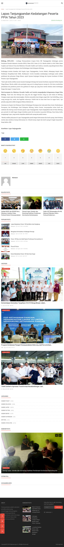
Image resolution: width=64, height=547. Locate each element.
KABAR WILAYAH (6, 404)
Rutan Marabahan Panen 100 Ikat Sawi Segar (23, 254)
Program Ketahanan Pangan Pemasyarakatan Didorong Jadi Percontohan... (26, 345)
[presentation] (56, 435)
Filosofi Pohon (15, 246)
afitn (2, 347)
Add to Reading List (57, 20)
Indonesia (48, 512)
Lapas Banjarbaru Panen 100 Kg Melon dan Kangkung (25, 224)
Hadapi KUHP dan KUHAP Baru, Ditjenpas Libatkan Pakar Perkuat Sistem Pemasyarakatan (11, 213)
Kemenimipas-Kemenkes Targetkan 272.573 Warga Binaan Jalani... (23, 303)
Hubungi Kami (59, 544)
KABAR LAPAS (5, 20)
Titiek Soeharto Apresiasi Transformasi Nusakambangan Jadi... (22, 386)
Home (2, 9)
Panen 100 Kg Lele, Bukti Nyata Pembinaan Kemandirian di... (27, 239)
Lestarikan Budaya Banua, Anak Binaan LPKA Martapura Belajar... (36, 531)
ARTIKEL (3, 420)
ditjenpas (15, 177)
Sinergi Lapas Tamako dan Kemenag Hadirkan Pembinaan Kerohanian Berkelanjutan (31, 213)
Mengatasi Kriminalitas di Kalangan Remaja (22, 231)
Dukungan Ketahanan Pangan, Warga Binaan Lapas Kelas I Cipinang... (36, 520)
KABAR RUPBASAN (6, 416)
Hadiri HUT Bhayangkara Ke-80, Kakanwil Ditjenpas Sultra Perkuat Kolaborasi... (52, 213)
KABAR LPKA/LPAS (6, 423)
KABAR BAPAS (5, 413)
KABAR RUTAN (5, 410)
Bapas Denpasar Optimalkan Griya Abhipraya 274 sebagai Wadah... (36, 509)
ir (1, 305)
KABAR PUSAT (5, 401)
